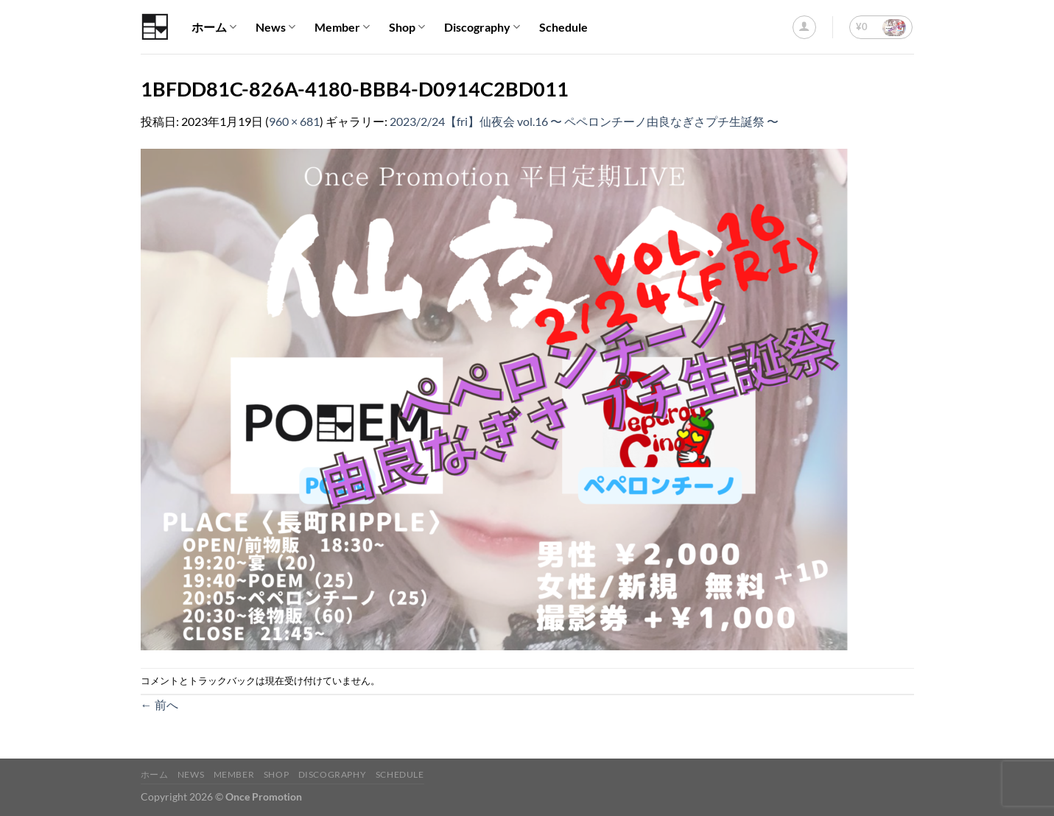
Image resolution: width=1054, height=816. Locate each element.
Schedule (563, 27)
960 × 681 (294, 121)
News (275, 27)
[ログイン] (804, 27)
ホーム (214, 27)
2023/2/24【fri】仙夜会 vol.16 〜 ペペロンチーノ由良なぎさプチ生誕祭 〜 (584, 121)
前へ (159, 704)
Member (342, 27)
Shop (407, 27)
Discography (482, 27)
